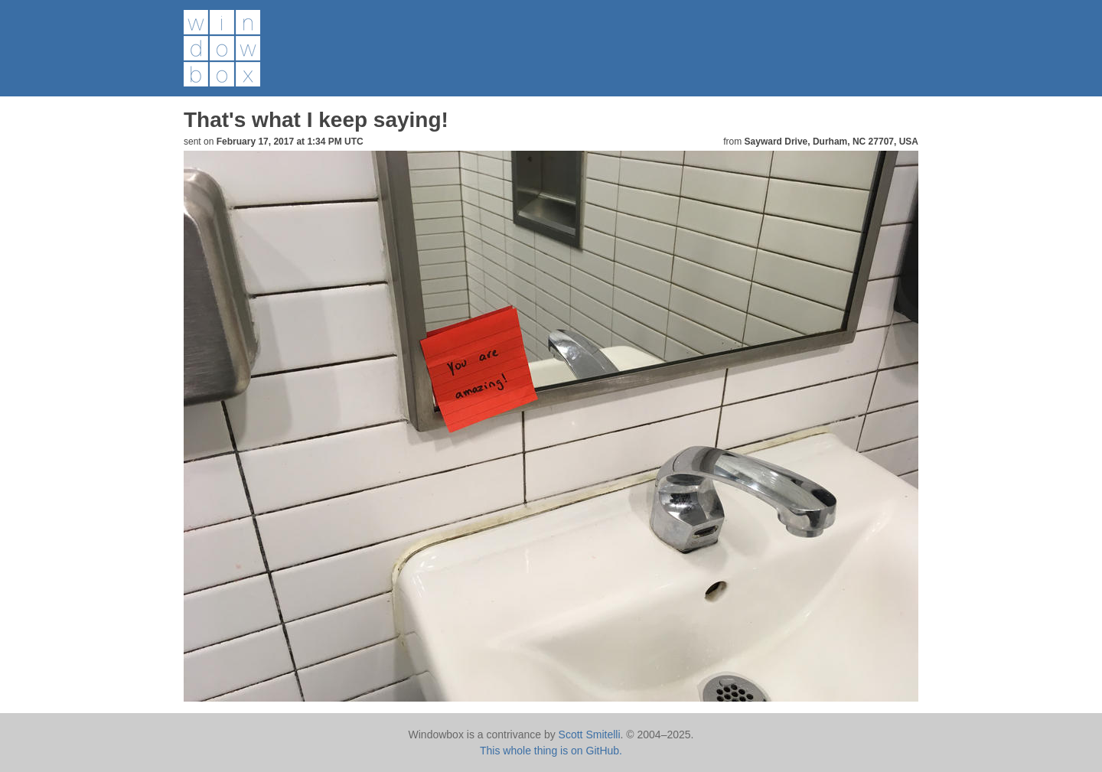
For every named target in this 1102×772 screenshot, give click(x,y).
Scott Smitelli (590, 734)
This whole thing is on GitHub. (551, 750)
